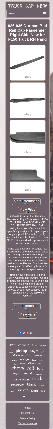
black (31, 384)
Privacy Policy (27, 418)
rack (39, 364)
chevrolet (38, 355)
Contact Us (27, 413)
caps (34, 350)
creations (15, 360)
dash (34, 360)
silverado (27, 373)
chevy (17, 368)
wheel (27, 395)
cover (23, 389)
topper (41, 360)
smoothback (17, 385)
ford (40, 368)
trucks (22, 364)
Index (27, 407)
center (34, 390)
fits (43, 351)
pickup (21, 351)
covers (12, 391)
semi (11, 352)
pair (43, 390)
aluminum (18, 355)
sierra (15, 364)
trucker (43, 346)
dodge (24, 359)
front (34, 345)
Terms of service (27, 423)
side (12, 345)
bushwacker (21, 379)
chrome (23, 345)
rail (30, 368)
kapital (42, 385)
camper (16, 373)
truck (37, 378)
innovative (39, 374)
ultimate (31, 363)
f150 (29, 355)
